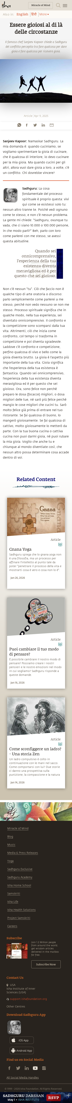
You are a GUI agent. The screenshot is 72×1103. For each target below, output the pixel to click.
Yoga (10, 861)
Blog (10, 836)
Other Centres (16, 1006)
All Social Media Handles (23, 1077)
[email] (51, 125)
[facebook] (27, 125)
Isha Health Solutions (21, 909)
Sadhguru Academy (19, 877)
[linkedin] (43, 125)
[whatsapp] (19, 125)
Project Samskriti (18, 918)
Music (11, 844)
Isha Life (12, 901)
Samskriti (13, 893)
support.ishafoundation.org (28, 999)
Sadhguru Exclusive (19, 869)
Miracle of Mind (17, 828)
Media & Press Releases (22, 852)
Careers (12, 926)
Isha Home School (19, 885)
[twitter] (35, 125)
